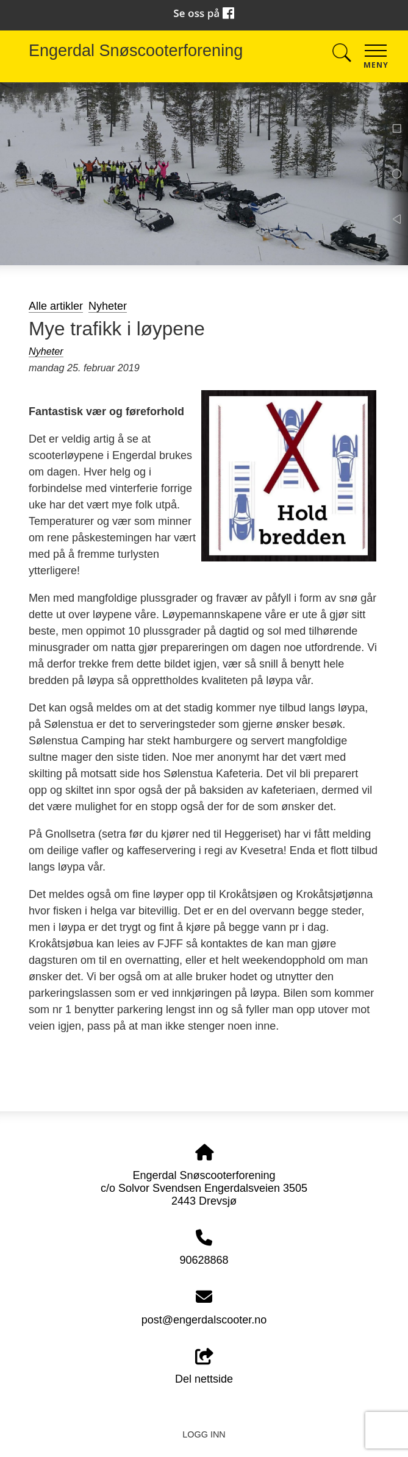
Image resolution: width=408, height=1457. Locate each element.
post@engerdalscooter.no (204, 1320)
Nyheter (107, 306)
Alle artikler (56, 306)
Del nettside (204, 1367)
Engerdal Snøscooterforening (136, 50)
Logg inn (203, 1434)
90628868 (203, 1260)
